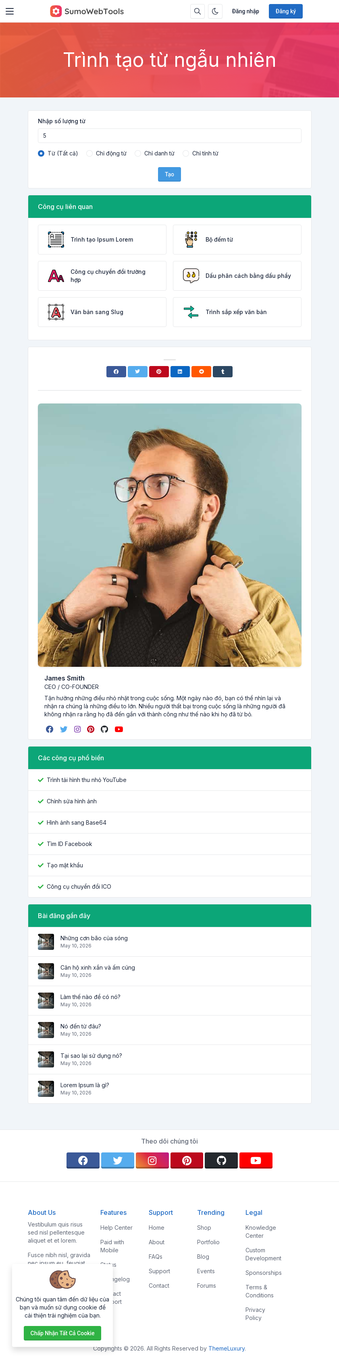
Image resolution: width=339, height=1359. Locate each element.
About (156, 1242)
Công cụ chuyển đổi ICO (79, 886)
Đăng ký (286, 11)
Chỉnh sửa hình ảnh (72, 801)
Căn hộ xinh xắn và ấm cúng (97, 967)
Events (206, 1271)
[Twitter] (138, 371)
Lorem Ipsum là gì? (84, 1085)
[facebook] (50, 729)
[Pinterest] (159, 371)
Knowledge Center (260, 1231)
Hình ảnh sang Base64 (76, 822)
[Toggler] (9, 11)
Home (156, 1227)
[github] (105, 729)
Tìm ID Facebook (69, 843)
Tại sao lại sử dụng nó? (91, 1055)
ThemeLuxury (226, 1348)
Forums (206, 1285)
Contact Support (111, 1297)
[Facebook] (116, 371)
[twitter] (64, 729)
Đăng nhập (245, 11)
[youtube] (119, 729)
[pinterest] (91, 729)
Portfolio (208, 1242)
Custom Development (263, 1254)
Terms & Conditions (259, 1291)
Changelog (115, 1279)
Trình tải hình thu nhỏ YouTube (87, 779)
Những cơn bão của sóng (94, 938)
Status (108, 1264)
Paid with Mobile (112, 1246)
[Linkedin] (180, 371)
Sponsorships (263, 1272)
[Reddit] (201, 371)
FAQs (155, 1256)
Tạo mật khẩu (65, 865)
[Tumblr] (223, 371)
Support (159, 1271)
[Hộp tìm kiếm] (197, 11)
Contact (159, 1285)
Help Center (116, 1227)
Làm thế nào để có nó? (90, 996)
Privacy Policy (255, 1313)
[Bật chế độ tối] (215, 11)
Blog (203, 1256)
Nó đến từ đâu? (80, 1026)
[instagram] (78, 729)
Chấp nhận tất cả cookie (63, 1333)
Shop (204, 1227)
